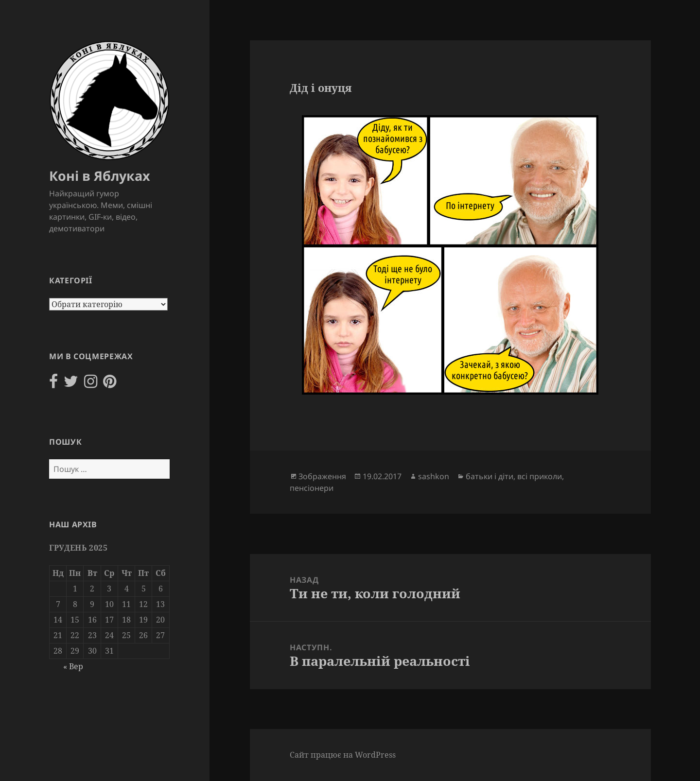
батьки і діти (489, 476)
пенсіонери (311, 488)
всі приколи (539, 476)
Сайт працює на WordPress (343, 754)
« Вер (73, 666)
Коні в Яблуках (99, 176)
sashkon (433, 476)
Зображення (322, 476)
